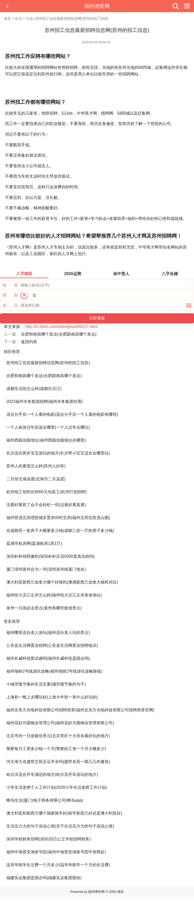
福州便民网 (97, 6)
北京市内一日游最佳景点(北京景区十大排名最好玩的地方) (58, 736)
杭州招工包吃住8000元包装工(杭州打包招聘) (46, 492)
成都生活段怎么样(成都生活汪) (34, 388)
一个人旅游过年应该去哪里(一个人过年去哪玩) (48, 427)
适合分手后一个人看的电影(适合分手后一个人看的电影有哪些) (62, 414)
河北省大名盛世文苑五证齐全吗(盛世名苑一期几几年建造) (58, 761)
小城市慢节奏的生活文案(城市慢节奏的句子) (46, 684)
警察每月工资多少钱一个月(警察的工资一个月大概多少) (56, 749)
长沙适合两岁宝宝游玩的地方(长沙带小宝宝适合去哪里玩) (58, 453)
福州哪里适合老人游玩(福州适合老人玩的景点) (48, 632)
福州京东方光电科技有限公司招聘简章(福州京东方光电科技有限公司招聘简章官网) (80, 710)
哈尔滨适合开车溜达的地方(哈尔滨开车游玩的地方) (52, 774)
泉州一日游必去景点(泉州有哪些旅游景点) (44, 608)
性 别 (10, 295)
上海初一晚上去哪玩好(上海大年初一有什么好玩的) (52, 697)
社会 (29, 18)
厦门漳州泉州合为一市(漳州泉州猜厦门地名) (46, 569)
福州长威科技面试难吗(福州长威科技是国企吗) (48, 658)
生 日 (10, 305)
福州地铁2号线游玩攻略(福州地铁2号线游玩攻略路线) (54, 671)
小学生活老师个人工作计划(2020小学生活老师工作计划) (56, 787)
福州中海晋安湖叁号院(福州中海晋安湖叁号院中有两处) (56, 852)
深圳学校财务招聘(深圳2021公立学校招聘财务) (48, 839)
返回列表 (29, 342)
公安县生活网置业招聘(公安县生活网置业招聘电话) (52, 645)
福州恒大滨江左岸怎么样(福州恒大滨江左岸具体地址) (54, 595)
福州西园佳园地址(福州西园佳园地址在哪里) (46, 440)
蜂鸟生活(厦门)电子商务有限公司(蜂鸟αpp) (44, 800)
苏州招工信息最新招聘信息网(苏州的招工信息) (48, 363)
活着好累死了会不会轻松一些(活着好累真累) (46, 505)
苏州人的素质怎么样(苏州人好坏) (36, 466)
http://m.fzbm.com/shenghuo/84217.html (61, 326)
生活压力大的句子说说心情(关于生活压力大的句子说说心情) (60, 826)
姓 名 (10, 285)
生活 (18, 18)
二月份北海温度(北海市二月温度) (36, 479)
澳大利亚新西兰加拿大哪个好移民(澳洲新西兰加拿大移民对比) (62, 582)
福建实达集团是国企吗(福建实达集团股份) (44, 878)
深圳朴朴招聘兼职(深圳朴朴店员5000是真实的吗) (50, 556)
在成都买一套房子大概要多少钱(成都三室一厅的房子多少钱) (60, 530)
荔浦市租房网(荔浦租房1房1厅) (34, 543)
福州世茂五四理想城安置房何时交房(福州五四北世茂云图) (58, 517)
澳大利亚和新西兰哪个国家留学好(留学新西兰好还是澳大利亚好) (64, 813)
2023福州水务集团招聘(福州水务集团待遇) (44, 401)
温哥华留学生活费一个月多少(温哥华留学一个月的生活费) (58, 865)
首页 (7, 18)
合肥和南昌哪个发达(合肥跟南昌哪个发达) (58, 334)
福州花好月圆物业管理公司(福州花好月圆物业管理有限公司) (60, 723)
